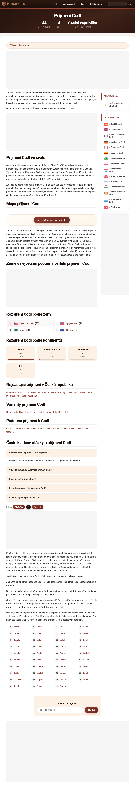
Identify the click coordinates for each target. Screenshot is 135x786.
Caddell (17, 428)
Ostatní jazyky (96, 4)
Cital (85, 646)
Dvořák (82, 392)
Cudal (16, 646)
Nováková (11, 392)
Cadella (40, 428)
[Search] (117, 4)
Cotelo (40, 666)
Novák (20, 392)
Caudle (17, 660)
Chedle (17, 686)
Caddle (25, 428)
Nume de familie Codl (117, 193)
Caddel (9, 428)
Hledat (91, 710)
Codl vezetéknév (118, 187)
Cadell (33, 428)
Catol (85, 673)
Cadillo (85, 428)
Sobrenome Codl (118, 159)
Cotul (66, 412)
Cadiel (64, 428)
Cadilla (78, 428)
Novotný (61, 392)
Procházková (12, 395)
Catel (39, 660)
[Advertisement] (67, 70)
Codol (41, 412)
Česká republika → (31, 395)
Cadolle (10, 432)
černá (89, 392)
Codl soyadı (116, 207)
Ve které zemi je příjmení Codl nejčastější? (29, 452)
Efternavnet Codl (118, 177)
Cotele (86, 660)
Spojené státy (72, 323)
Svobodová (30, 392)
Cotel (60, 412)
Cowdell (17, 679)
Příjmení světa (16, 45)
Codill (34, 412)
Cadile (71, 428)
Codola (48, 412)
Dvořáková (72, 392)
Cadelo (56, 428)
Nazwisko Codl (117, 164)
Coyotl (40, 679)
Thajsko (69, 330)
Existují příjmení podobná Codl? (24, 497)
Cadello (48, 428)
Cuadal (86, 679)
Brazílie (23, 330)
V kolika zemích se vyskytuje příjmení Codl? (30, 470)
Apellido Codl (116, 124)
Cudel (39, 646)
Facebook (37, 507)
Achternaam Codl (115, 170)
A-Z (55, 4)
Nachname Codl (118, 142)
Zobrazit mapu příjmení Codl (51, 220)
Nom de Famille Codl (116, 135)
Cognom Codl (117, 153)
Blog (82, 4)
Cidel (21, 412)
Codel (16, 627)
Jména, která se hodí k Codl (115, 104)
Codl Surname (117, 129)
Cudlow (63, 686)
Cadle (15, 412)
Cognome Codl (117, 147)
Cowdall (63, 673)
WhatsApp (19, 507)
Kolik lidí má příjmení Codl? (22, 479)
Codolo (86, 627)
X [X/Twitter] (28, 507)
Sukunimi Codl (117, 182)
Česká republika (27, 323)
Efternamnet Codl (115, 200)
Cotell (16, 666)
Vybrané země (69, 4)
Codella (86, 653)
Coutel (40, 673)
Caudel (40, 686)
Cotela (63, 660)
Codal (28, 412)
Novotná (52, 392)
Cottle (16, 673)
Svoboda (42, 392)
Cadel (9, 412)
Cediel (63, 666)
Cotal (54, 412)
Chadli (63, 679)
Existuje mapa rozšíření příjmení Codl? (27, 488)
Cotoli (85, 666)
